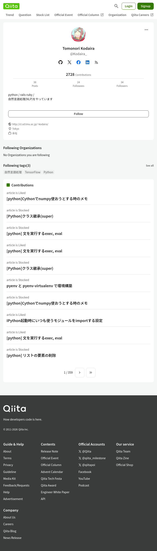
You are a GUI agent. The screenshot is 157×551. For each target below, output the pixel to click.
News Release (12, 538)
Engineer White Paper (55, 492)
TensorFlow (32, 172)
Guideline (9, 472)
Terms (7, 458)
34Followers (122, 83)
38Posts (35, 83)
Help (6, 492)
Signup (145, 6)
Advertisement (13, 499)
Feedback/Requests (16, 485)
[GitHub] (60, 62)
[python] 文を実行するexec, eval (34, 233)
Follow (78, 114)
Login (129, 6)
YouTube (84, 478)
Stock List (42, 15)
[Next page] (79, 372)
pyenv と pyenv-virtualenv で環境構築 (39, 285)
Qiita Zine (122, 458)
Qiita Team (123, 451)
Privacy (8, 465)
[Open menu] (146, 30)
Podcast (83, 485)
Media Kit (9, 478)
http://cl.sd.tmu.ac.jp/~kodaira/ (30, 124)
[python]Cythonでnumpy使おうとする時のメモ (47, 198)
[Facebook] (78, 62)
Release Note (49, 451)
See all (150, 165)
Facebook (84, 472)
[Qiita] (11, 6)
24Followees (78, 83)
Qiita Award (48, 485)
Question (25, 15)
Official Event (63, 15)
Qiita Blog (9, 531)
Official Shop (124, 465)
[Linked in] (87, 62)
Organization (117, 15)
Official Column (91, 15)
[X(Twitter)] (69, 62)
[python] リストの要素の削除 (31, 355)
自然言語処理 (13, 172)
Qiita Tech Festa (51, 478)
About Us (9, 517)
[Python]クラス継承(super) (30, 216)
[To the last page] (90, 372)
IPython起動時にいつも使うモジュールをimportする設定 (55, 320)
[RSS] (96, 62)
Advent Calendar (52, 472)
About (7, 451)
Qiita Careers (142, 15)
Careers (8, 524)
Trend (10, 15)
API (43, 499)
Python (48, 172)
